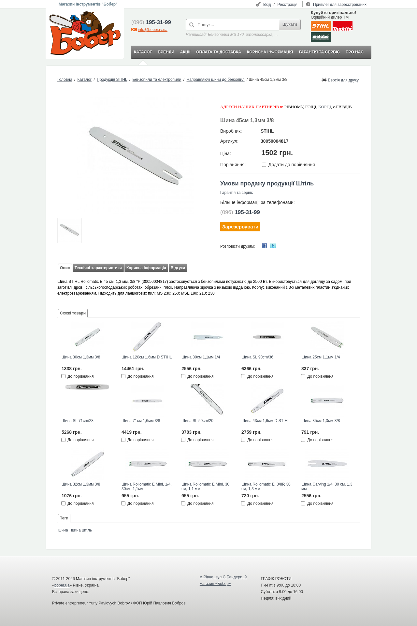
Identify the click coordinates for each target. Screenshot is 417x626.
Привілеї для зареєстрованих (340, 4)
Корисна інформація (146, 268)
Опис (65, 268)
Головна (64, 79)
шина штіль (81, 530)
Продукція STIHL (112, 79)
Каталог (85, 79)
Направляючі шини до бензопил (216, 79)
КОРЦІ (324, 106)
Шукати (289, 24)
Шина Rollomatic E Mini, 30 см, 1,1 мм (205, 486)
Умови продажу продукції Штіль (267, 183)
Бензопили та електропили (157, 79)
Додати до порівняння (291, 164)
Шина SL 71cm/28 (77, 420)
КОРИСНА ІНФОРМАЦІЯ (270, 52)
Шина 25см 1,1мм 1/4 (320, 357)
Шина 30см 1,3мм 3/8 (81, 357)
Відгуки (178, 268)
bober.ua (62, 585)
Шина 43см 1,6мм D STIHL (265, 420)
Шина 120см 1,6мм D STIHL (147, 357)
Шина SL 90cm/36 (257, 357)
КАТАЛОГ (143, 52)
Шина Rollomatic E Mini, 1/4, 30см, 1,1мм (147, 486)
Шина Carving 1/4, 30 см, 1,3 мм (326, 486)
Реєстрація (287, 4)
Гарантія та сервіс (236, 192)
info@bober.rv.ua (152, 29)
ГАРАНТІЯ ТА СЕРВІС (319, 52)
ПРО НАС (355, 52)
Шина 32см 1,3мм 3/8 (81, 484)
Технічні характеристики (98, 268)
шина (63, 530)
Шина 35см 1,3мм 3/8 (320, 420)
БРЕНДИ (166, 52)
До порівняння (80, 376)
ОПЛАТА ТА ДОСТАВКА (218, 52)
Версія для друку (340, 79)
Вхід (267, 4)
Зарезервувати (240, 226)
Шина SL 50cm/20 (197, 420)
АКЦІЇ (185, 52)
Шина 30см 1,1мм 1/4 (200, 357)
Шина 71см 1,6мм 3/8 (141, 420)
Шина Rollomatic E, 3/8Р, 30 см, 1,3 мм (266, 486)
